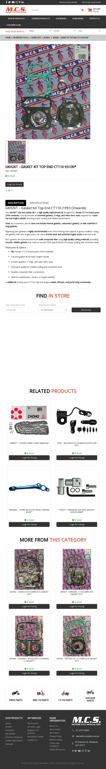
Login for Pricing (14, 184)
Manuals (9, 744)
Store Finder (55, 729)
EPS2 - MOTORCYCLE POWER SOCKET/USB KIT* (77, 444)
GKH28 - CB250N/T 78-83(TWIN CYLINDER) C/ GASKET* (29, 659)
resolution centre (68, 2)
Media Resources (57, 749)
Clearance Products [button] (41, 18)
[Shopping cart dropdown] (94, 10)
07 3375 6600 (82, 730)
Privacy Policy (56, 736)
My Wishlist (10, 733)
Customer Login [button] (13, 25)
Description (16, 203)
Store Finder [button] (77, 18)
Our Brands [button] (61, 18)
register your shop (91, 2)
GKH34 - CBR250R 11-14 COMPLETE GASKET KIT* (76, 592)
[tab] (15, 203)
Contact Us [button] (94, 18)
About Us (54, 726)
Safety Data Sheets (14, 740)
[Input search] (55, 10)
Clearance (9, 730)
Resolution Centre (35, 736)
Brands (8, 726)
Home (8, 723)
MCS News (54, 732)
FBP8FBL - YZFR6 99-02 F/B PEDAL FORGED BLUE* (29, 511)
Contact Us (32, 740)
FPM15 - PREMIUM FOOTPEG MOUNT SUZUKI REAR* (76, 511)
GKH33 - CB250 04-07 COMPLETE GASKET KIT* (29, 592)
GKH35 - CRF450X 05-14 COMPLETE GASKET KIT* (77, 659)
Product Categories (14, 737)
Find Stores (86, 310)
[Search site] (82, 10)
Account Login (33, 726)
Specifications (39, 203)
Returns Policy (56, 739)
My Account (32, 723)
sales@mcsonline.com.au (87, 736)
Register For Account (32, 731)
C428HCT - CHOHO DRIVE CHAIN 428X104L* (29, 443)
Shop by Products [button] (16, 18)
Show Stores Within (47, 305)
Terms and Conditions (54, 744)
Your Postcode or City (15, 305)
